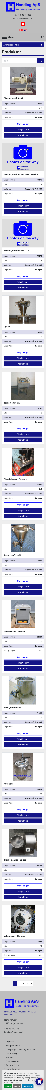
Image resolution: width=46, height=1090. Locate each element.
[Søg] (19, 60)
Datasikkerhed (12, 1061)
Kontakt (9, 1057)
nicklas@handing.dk (24, 18)
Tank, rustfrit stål (12, 403)
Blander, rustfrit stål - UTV (16, 250)
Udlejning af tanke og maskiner (20, 1049)
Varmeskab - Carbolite (15, 631)
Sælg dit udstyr (13, 1045)
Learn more (27, 1086)
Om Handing (12, 1053)
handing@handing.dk (14, 1032)
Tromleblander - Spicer (15, 860)
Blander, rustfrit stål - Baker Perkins (21, 174)
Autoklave (8, 784)
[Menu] (4, 37)
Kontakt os (23, 135)
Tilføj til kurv (23, 129)
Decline (17, 1086)
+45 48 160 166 (24, 15)
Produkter (10, 1041)
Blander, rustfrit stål (13, 98)
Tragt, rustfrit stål (12, 555)
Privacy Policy (12, 1065)
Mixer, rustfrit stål (12, 707)
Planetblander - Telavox (15, 479)
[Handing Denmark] (21, 1003)
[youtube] (23, 24)
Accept (8, 1086)
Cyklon (7, 326)
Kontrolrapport (13, 1069)
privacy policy (14, 1082)
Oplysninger (23, 124)
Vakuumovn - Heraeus (14, 936)
